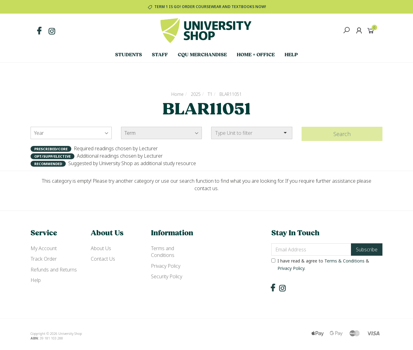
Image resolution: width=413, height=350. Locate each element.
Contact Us (103, 258)
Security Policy (166, 276)
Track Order (44, 258)
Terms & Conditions (344, 261)
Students (128, 55)
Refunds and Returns (54, 269)
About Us (101, 248)
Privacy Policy (165, 265)
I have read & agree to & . (320, 264)
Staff (160, 55)
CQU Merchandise (202, 55)
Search (342, 134)
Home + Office (256, 55)
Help (291, 55)
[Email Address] (311, 249)
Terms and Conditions (162, 251)
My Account (44, 248)
